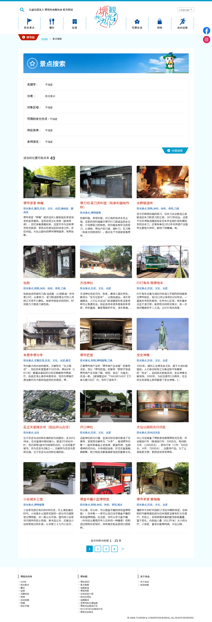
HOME (44, 38)
